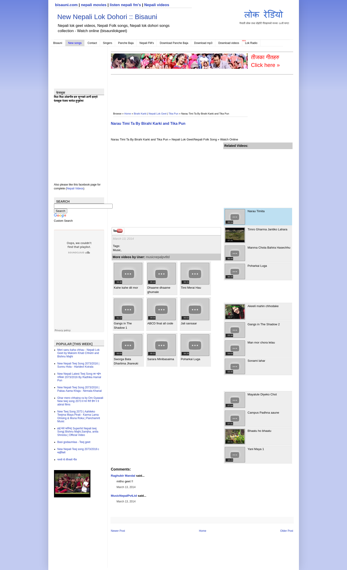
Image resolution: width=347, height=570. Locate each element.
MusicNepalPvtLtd (124, 495)
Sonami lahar (256, 360)
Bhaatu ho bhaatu (259, 431)
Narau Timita (256, 211)
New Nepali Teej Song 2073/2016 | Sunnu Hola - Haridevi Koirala (78, 365)
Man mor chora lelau (261, 342)
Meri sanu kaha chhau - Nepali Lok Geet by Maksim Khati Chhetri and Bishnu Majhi (78, 353)
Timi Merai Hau (191, 287)
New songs (75, 43)
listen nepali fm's (125, 5)
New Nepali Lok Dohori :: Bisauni (107, 16)
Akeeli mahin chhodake (263, 306)
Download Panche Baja (174, 43)
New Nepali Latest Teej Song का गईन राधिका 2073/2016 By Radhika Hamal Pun (79, 377)
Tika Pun (173, 113)
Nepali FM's (146, 43)
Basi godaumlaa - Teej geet (73, 442)
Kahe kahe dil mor (126, 287)
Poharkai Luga (190, 359)
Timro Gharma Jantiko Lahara (268, 229)
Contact (92, 43)
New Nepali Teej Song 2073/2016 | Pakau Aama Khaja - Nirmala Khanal (79, 389)
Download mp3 (203, 43)
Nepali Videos (75, 188)
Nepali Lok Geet (158, 113)
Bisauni (57, 43)
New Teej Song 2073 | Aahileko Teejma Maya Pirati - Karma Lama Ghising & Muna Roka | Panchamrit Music (78, 416)
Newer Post (118, 530)
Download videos (228, 43)
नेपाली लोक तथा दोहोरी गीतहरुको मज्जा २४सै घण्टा (264, 16)
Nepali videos (156, 5)
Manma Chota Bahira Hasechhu (269, 247)
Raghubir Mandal (123, 475)
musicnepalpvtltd (158, 257)
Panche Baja (126, 43)
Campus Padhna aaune (263, 412)
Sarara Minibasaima (160, 359)
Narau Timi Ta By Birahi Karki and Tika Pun (148, 123)
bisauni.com (66, 5)
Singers (107, 43)
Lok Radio (251, 43)
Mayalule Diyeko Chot (262, 394)
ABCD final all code (160, 323)
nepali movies (93, 5)
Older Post (286, 530)
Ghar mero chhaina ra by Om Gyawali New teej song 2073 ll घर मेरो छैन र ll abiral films (80, 401)
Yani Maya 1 (256, 449)
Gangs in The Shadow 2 (264, 324)
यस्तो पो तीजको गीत (67, 459)
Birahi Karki (140, 113)
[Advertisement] (194, 90)
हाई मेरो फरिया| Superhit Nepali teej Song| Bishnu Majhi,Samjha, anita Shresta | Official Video (77, 432)
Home (127, 113)
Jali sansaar (189, 323)
